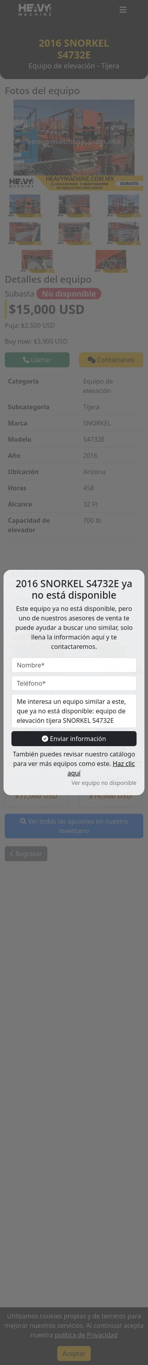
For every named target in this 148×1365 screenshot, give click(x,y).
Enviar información (74, 738)
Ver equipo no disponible (104, 782)
